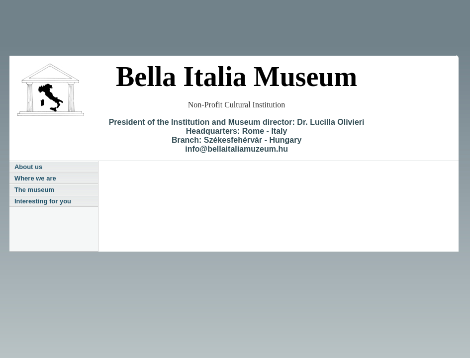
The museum (34, 189)
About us (28, 167)
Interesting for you (42, 201)
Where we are (35, 178)
